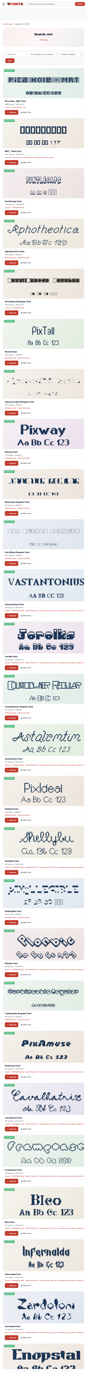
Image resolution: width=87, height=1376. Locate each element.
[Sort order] (70, 54)
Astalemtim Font (13, 759)
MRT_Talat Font (13, 151)
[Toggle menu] (3, 4)
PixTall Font (11, 352)
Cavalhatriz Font (13, 1118)
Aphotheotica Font (14, 251)
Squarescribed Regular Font (19, 402)
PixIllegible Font (13, 911)
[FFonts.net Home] (15, 4)
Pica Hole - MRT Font (15, 101)
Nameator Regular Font (17, 502)
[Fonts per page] (43, 54)
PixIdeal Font (11, 809)
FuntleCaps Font (13, 201)
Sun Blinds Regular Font (17, 552)
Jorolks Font (11, 656)
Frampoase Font (13, 1170)
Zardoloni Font (12, 1326)
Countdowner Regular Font (19, 707)
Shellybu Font (12, 861)
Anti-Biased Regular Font (18, 301)
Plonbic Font (11, 963)
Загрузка (11, 112)
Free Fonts (8, 24)
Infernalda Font (13, 1274)
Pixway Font (11, 452)
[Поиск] (55, 4)
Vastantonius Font (14, 604)
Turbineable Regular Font (18, 1013)
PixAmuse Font (12, 1066)
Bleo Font (10, 1222)
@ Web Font (26, 112)
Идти (10, 61)
